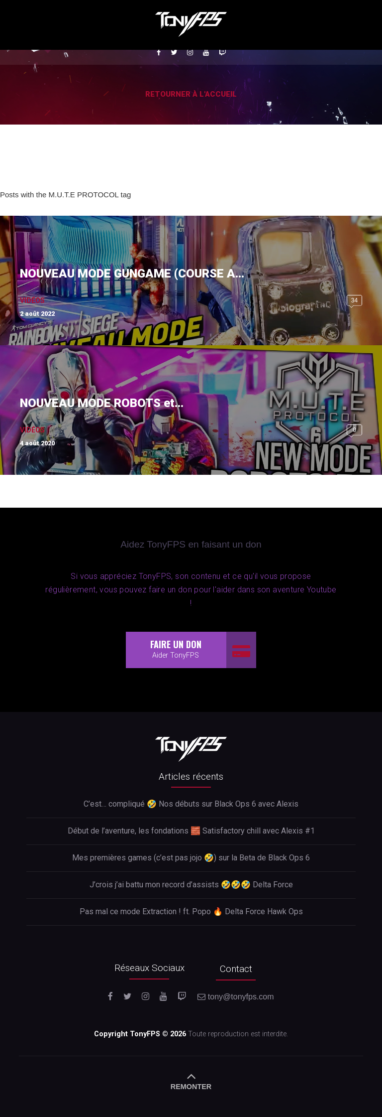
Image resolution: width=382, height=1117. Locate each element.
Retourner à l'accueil (191, 94)
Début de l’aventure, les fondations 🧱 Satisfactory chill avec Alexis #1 (191, 831)
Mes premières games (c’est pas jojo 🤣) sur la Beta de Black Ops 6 (191, 857)
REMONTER (191, 1079)
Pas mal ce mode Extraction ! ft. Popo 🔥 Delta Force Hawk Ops (191, 911)
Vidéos (32, 300)
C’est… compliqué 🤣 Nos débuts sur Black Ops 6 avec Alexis (191, 804)
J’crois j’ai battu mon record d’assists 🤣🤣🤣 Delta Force (191, 884)
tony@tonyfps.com (235, 996)
